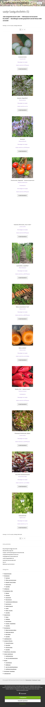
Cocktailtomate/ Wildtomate (11, 601)
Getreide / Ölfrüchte (8, 641)
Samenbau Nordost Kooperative (16, 3)
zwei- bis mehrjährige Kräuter (12, 658)
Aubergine (8, 595)
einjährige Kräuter (9, 656)
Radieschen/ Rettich (10, 632)
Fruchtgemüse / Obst (8, 591)
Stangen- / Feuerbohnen (10, 623)
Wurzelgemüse (7, 628)
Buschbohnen (8, 621)
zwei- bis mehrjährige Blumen (12, 667)
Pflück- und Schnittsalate (11, 580)
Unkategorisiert (7, 673)
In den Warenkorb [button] (23, 69)
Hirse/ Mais (8, 645)
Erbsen (7, 617)
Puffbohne (8, 619)
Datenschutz (28, 680)
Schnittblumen (9, 662)
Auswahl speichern (23, 700)
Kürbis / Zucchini (9, 610)
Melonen (7, 593)
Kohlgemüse (6, 588)
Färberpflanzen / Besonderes (10, 651)
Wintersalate (8, 584)
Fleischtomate (9, 599)
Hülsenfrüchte (7, 615)
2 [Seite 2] (22, 29)
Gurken (7, 608)
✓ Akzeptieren (22, 697)
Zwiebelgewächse (7, 638)
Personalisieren (22, 703)
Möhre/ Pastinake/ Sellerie (11, 630)
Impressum (34, 680)
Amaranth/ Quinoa (9, 643)
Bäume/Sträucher (7, 573)
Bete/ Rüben (8, 634)
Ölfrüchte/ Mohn (9, 647)
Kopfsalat (8, 578)
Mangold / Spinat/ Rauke (11, 582)
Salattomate (8, 597)
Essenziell (22, 693)
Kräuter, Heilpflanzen (8, 654)
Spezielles (8, 586)
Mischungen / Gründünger (9, 671)
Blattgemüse (6, 575)
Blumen (5, 660)
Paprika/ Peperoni (9, 606)
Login (39, 680)
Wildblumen (8, 664)
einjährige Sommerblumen (11, 669)
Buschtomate (8, 604)
